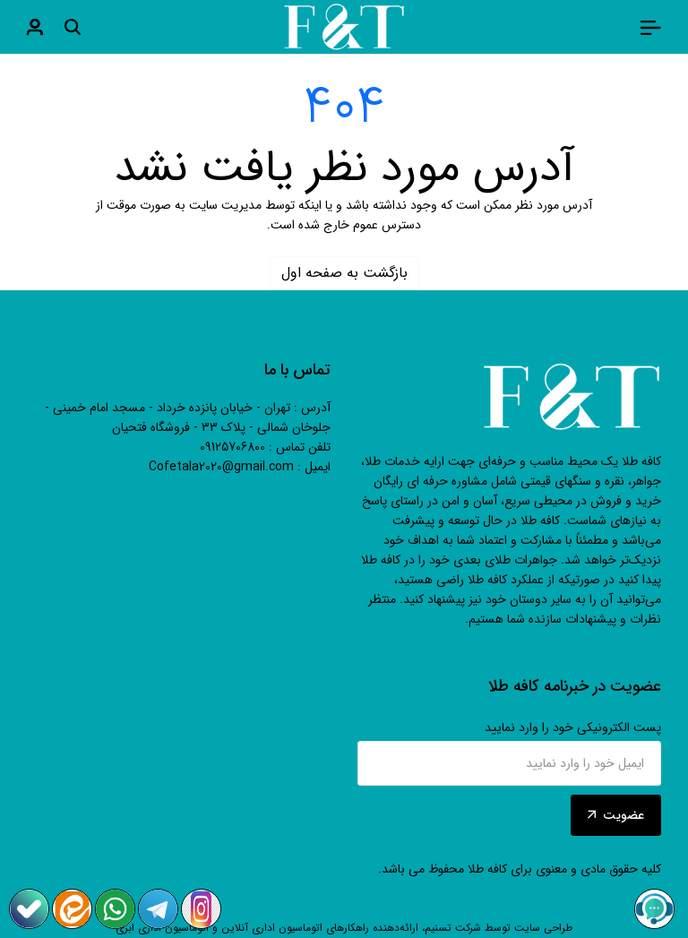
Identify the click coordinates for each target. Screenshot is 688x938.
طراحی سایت (543, 927)
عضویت (616, 815)
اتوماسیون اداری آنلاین (271, 927)
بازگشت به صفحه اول (344, 273)
